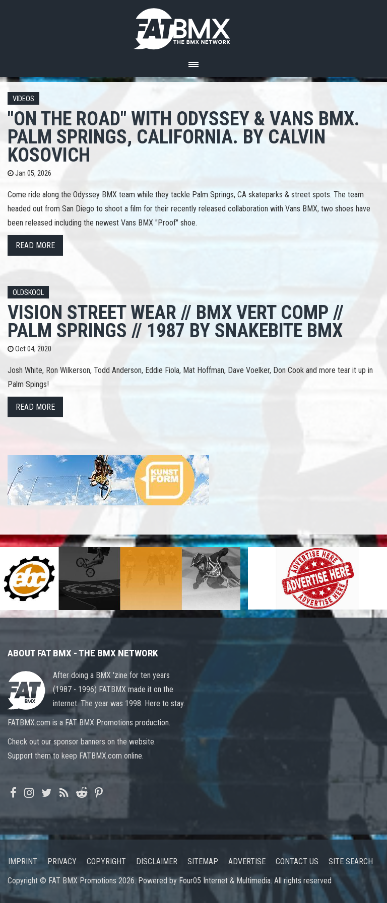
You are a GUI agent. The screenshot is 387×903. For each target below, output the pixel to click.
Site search (351, 861)
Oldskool (28, 292)
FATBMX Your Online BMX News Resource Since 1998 (193, 26)
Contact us (297, 861)
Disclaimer (156, 861)
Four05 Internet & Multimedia (225, 880)
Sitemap (202, 861)
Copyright (106, 861)
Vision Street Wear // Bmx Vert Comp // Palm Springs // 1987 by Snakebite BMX (176, 321)
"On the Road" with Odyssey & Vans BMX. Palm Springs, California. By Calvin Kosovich (184, 136)
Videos (23, 99)
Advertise (247, 861)
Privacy (62, 861)
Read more (35, 245)
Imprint (22, 861)
